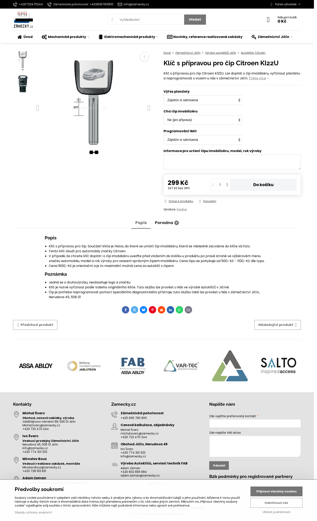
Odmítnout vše (276, 503)
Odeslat (219, 465)
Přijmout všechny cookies (276, 491)
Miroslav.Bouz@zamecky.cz (41, 467)
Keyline (182, 209)
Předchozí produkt (35, 324)
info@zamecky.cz (35, 448)
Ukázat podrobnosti (276, 512)
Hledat (195, 19)
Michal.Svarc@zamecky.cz (41, 425)
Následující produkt (277, 324)
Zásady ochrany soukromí (33, 512)
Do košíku (263, 185)
